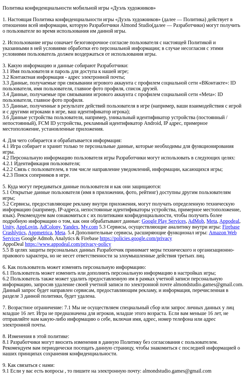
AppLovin (26, 227)
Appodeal (229, 221)
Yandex (70, 227)
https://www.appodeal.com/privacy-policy (68, 244)
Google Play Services (164, 221)
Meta (212, 221)
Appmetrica (40, 232)
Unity (8, 227)
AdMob (196, 221)
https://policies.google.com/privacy (136, 238)
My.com (89, 227)
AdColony (50, 227)
